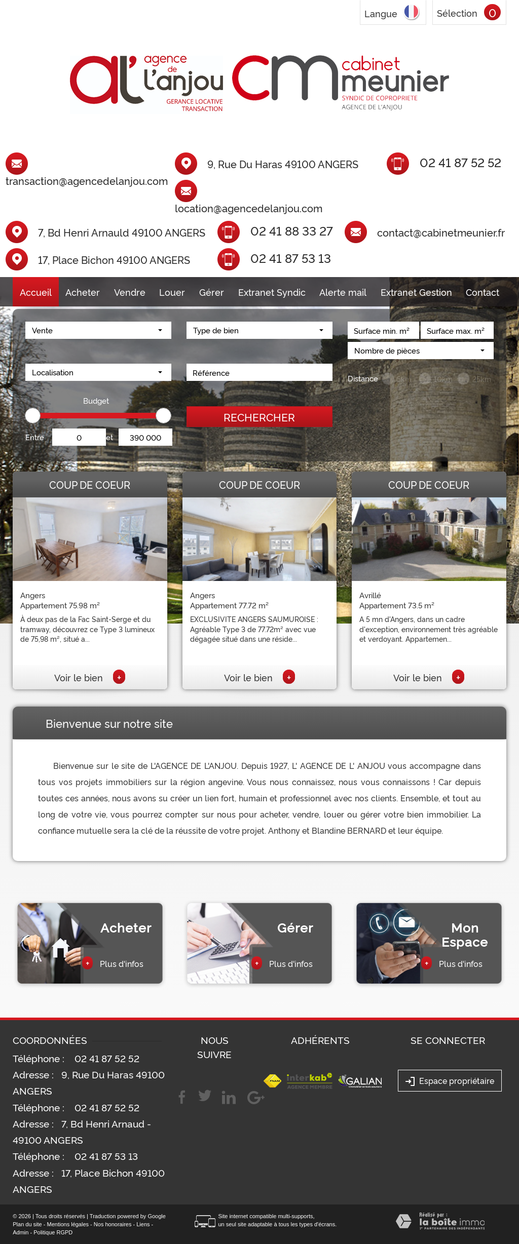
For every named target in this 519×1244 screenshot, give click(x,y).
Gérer (211, 292)
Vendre (129, 292)
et (109, 437)
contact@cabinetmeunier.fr (441, 232)
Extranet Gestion (416, 292)
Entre (34, 437)
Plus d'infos (112, 962)
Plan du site (27, 1224)
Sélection (457, 13)
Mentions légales (68, 1224)
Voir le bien (89, 677)
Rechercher (259, 416)
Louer (172, 292)
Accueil (36, 292)
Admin (20, 1232)
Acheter (82, 292)
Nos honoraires (113, 1224)
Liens (143, 1224)
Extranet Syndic (272, 292)
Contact (482, 292)
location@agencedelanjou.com (248, 208)
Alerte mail (342, 292)
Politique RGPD (52, 1232)
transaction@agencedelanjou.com (87, 180)
